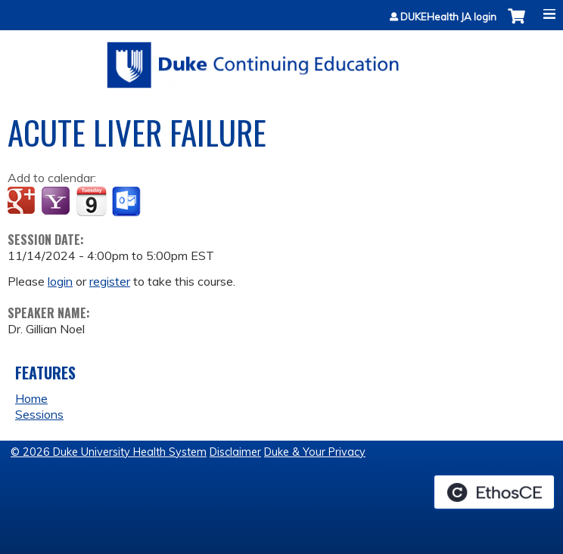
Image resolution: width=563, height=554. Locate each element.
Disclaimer (235, 452)
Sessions (39, 414)
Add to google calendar (23, 202)
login (60, 281)
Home (31, 398)
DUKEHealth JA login (448, 17)
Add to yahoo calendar (57, 202)
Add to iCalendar (91, 201)
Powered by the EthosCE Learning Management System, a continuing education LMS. (494, 492)
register (109, 281)
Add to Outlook (127, 202)
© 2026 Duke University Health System (109, 452)
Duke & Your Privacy (314, 452)
